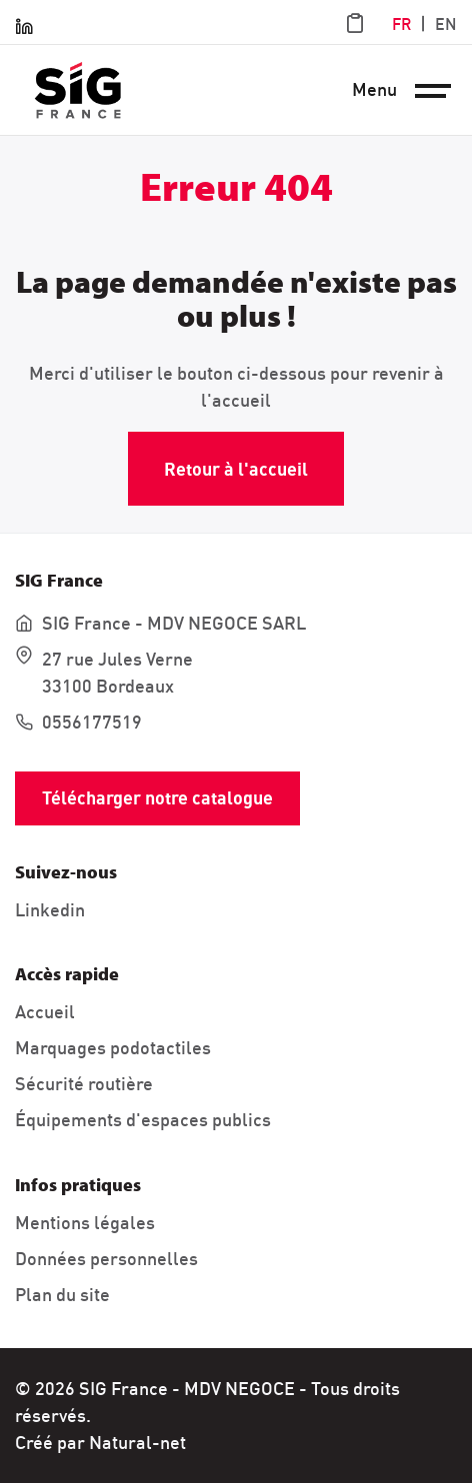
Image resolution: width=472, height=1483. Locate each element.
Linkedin (50, 909)
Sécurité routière (84, 1083)
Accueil (45, 1011)
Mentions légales (85, 1222)
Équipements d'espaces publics (143, 1119)
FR (401, 24)
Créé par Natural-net (100, 1442)
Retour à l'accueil (236, 469)
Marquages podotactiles (113, 1047)
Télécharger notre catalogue (157, 797)
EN (446, 24)
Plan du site (62, 1294)
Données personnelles (106, 1258)
